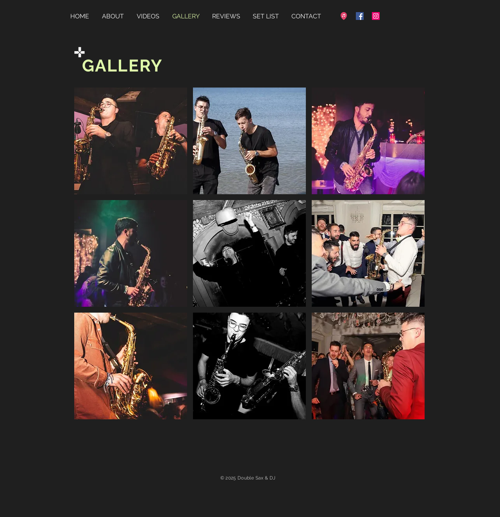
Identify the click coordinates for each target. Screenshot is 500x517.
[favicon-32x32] (344, 16)
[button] (130, 141)
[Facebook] (360, 16)
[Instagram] (376, 16)
